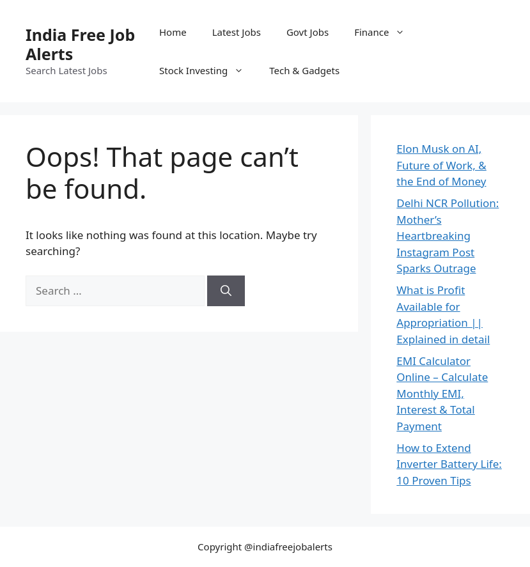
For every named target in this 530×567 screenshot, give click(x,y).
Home (173, 32)
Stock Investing (207, 70)
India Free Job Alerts (80, 44)
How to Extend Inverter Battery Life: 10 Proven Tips (449, 464)
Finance (385, 32)
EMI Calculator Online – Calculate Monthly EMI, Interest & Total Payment (442, 393)
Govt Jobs (307, 32)
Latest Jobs (236, 32)
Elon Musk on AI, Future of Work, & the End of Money (441, 165)
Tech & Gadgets (304, 70)
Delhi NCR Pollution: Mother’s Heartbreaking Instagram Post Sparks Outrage (447, 236)
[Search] (226, 291)
